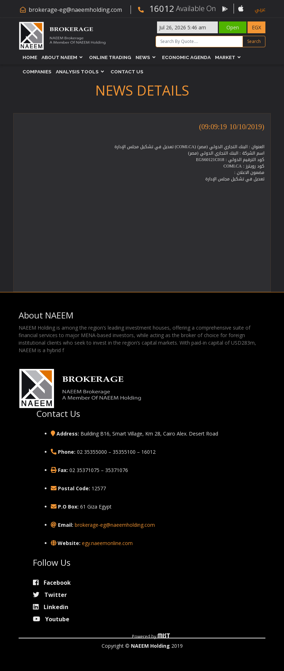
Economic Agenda (186, 57)
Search (254, 41)
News (143, 57)
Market (225, 57)
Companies (37, 72)
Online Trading (110, 57)
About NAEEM (59, 57)
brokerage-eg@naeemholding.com (75, 10)
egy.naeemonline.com (107, 543)
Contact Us (127, 72)
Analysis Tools (77, 72)
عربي (260, 9)
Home (30, 57)
